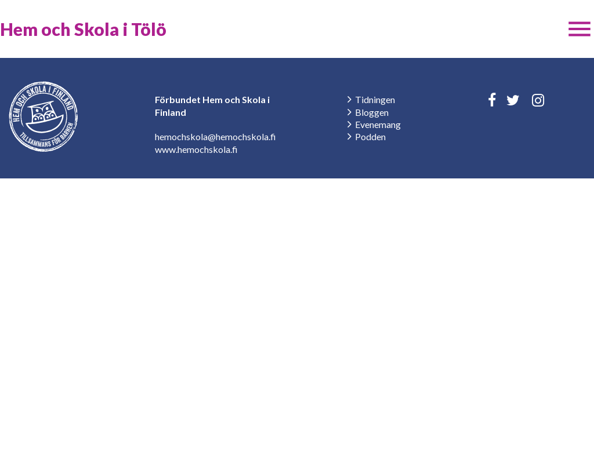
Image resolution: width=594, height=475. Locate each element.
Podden (370, 136)
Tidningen (375, 99)
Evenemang (378, 124)
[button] (579, 28)
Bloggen (372, 112)
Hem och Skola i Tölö (83, 29)
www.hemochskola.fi (196, 149)
